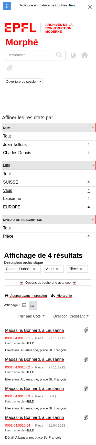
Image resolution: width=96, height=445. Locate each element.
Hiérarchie (61, 296)
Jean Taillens (46, 145)
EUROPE (46, 207)
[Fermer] (90, 7)
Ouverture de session (22, 81)
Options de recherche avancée (48, 282)
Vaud (46, 191)
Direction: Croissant (69, 316)
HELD (30, 343)
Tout (7, 136)
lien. (72, 5)
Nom (6, 127)
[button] (84, 55)
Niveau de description (22, 219)
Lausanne (46, 199)
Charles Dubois (46, 153)
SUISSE (46, 183)
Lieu (6, 165)
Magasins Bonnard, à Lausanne (34, 330)
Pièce (46, 236)
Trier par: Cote (30, 316)
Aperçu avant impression (26, 296)
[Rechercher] (29, 55)
